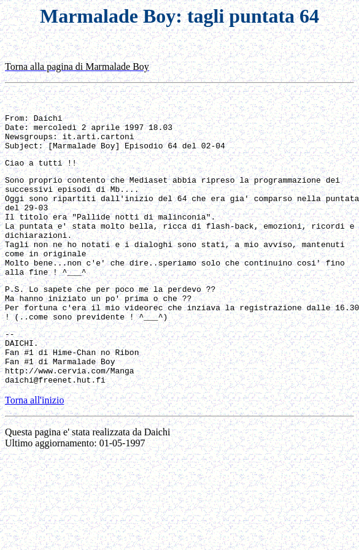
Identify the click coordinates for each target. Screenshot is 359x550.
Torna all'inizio (34, 448)
